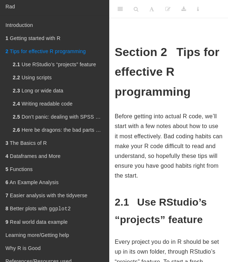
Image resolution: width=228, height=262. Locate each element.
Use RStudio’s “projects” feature (54, 64)
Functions (19, 169)
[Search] (136, 9)
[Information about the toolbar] (198, 9)
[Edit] (168, 9)
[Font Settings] (152, 9)
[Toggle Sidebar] (120, 9)
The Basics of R (26, 143)
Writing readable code (42, 104)
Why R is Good (23, 249)
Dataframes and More (32, 156)
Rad (10, 6)
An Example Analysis (32, 182)
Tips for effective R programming (45, 51)
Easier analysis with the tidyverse (46, 195)
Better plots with (38, 209)
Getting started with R (32, 38)
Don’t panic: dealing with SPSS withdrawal (61, 117)
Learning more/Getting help (37, 236)
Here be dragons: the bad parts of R (59, 130)
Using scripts (32, 77)
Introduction (19, 25)
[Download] (184, 9)
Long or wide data (38, 91)
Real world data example (36, 223)
